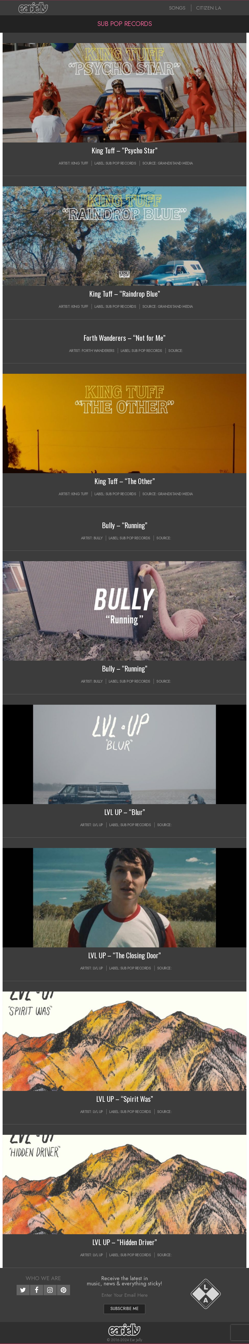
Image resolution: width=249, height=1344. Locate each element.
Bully (98, 538)
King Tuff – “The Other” (124, 481)
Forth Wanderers (98, 350)
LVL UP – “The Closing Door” (124, 955)
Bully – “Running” (124, 525)
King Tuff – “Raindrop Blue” (124, 293)
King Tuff (79, 163)
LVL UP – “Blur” (124, 812)
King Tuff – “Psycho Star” (124, 150)
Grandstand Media (175, 163)
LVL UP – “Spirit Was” (124, 1099)
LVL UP (98, 824)
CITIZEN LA (208, 7)
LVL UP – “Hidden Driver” (124, 1242)
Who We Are (43, 1278)
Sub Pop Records (121, 163)
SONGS (177, 7)
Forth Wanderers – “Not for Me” (124, 337)
